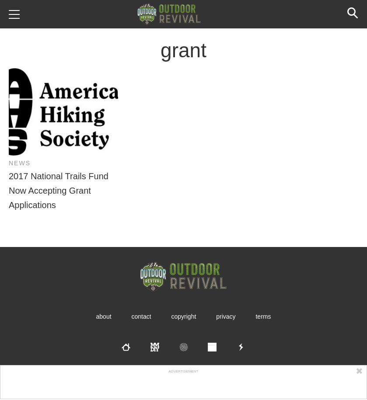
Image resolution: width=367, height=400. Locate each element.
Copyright (183, 316)
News (20, 163)
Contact (141, 316)
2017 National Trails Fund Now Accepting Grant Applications (58, 190)
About (104, 316)
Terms (263, 316)
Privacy (225, 316)
